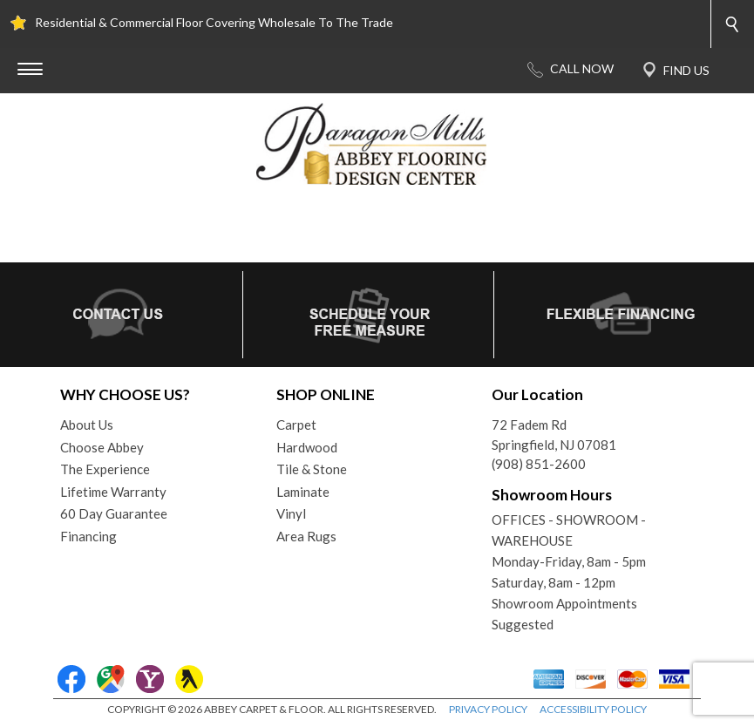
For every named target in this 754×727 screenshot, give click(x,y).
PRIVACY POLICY (488, 709)
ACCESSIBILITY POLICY (593, 709)
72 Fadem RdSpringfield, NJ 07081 (554, 434)
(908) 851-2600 (539, 464)
